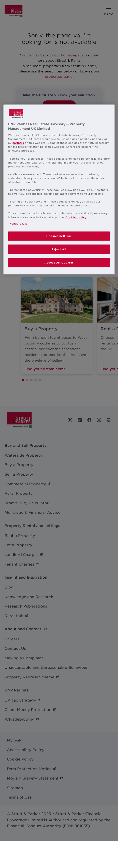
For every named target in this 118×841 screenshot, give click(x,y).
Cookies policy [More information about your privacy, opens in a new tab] (76, 217)
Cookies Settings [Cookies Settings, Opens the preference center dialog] (59, 235)
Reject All (59, 249)
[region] (59, 189)
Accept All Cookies (59, 262)
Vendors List (18, 223)
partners (18, 142)
